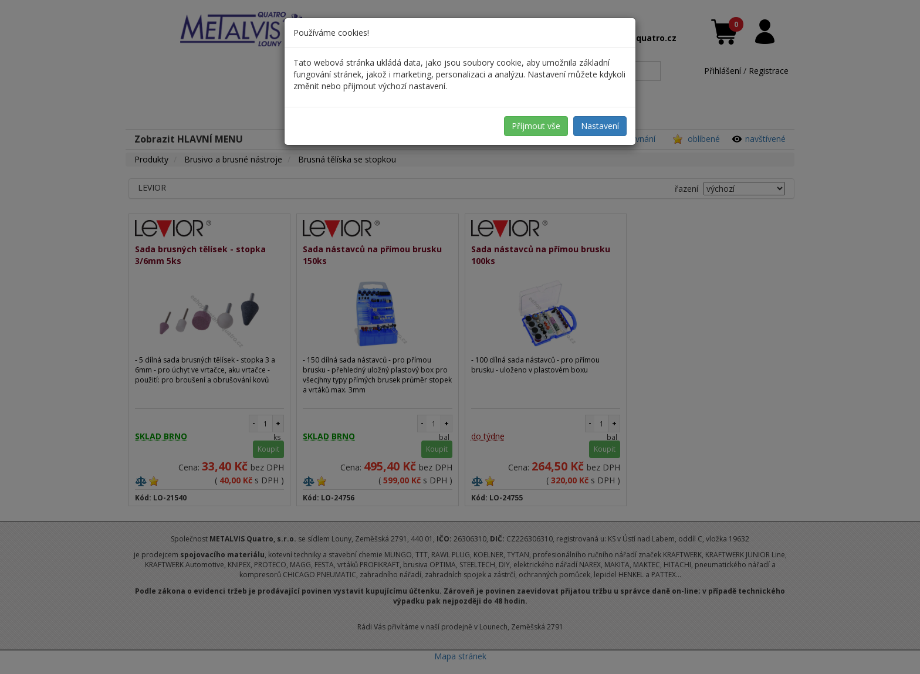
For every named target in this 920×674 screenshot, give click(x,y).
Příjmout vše (536, 125)
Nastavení (600, 125)
